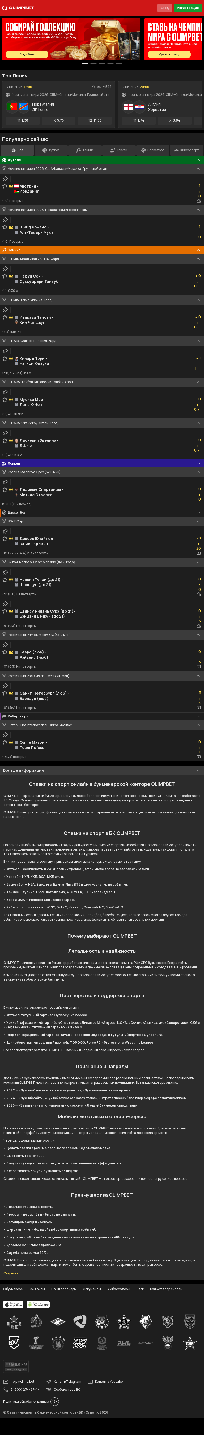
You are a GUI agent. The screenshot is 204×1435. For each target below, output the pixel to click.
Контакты (37, 1289)
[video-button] (199, 553)
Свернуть (10, 1273)
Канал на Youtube (105, 1381)
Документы (92, 1289)
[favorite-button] (93, 87)
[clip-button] (5, 178)
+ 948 (107, 87)
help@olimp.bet (18, 1381)
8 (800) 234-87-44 (21, 1389)
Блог (140, 1289)
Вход (164, 8)
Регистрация (188, 8)
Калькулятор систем (166, 1289)
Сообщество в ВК (63, 1389)
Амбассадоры (118, 1289)
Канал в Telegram (63, 1381)
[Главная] (18, 8)
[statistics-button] (99, 87)
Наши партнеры (63, 1289)
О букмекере (13, 1289)
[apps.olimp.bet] (13, 1304)
